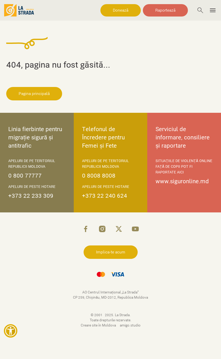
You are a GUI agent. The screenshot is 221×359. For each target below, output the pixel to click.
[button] (10, 330)
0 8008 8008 (98, 175)
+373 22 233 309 (30, 196)
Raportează (165, 10)
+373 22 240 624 (104, 196)
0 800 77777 (25, 175)
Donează (120, 10)
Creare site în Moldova (99, 325)
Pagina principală (34, 94)
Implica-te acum (110, 252)
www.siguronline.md (182, 181)
